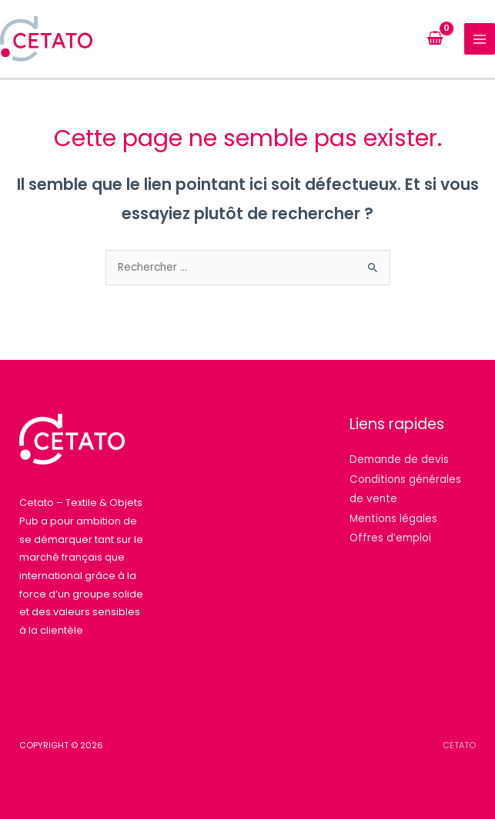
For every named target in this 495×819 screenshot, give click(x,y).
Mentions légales (393, 518)
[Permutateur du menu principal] (480, 39)
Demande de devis (399, 459)
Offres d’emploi (390, 538)
